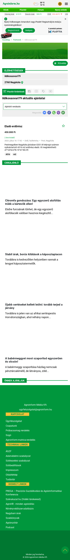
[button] (60, 3)
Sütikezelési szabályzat (18, 460)
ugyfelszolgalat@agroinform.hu (35, 409)
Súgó (8, 435)
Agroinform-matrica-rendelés (20, 439)
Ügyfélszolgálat (14, 421)
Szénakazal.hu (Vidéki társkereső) (23, 499)
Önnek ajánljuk (14, 380)
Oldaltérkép (11, 474)
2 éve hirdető (10, 138)
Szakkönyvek (12, 518)
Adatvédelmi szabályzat (18, 456)
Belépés (28, 30)
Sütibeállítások (13, 465)
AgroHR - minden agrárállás (20, 504)
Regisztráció (13, 30)
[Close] (65, 19)
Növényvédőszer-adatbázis (20, 508)
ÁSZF (8, 451)
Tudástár (10, 479)
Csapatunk (11, 425)
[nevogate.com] (44, 546)
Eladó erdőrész (13, 126)
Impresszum (12, 470)
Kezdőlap (6, 40)
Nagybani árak (13, 513)
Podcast (10, 527)
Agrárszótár (12, 522)
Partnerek (17, 40)
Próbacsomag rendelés (17, 430)
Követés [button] (60, 63)
